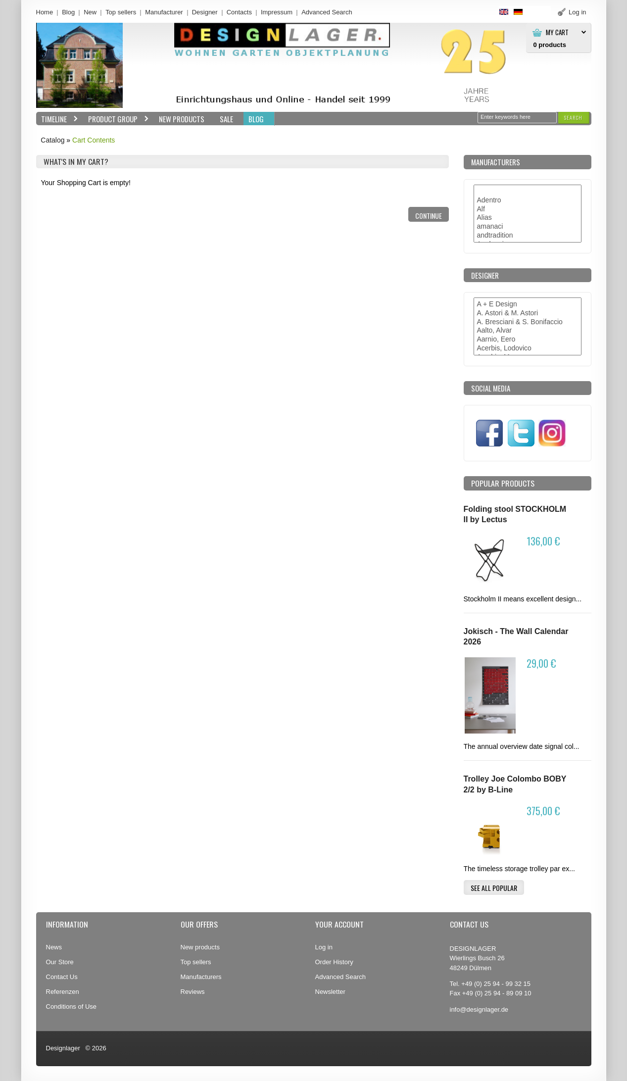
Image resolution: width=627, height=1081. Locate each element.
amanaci (527, 226)
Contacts (239, 12)
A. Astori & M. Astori (527, 313)
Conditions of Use (71, 1006)
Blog (68, 12)
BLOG (256, 118)
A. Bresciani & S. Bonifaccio (527, 322)
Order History (334, 962)
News (54, 947)
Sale (226, 118)
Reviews (193, 991)
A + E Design (527, 304)
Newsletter (330, 991)
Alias (527, 217)
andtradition (527, 235)
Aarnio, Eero (527, 339)
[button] (573, 117)
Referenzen (62, 991)
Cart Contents (93, 140)
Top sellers (120, 12)
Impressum (276, 12)
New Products (181, 118)
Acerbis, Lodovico (527, 348)
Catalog (52, 140)
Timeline (57, 119)
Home (44, 12)
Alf (527, 209)
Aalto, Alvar (527, 330)
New (90, 12)
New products (200, 947)
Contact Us (62, 977)
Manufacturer (164, 12)
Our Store (60, 962)
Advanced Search (340, 977)
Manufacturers (201, 977)
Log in (324, 947)
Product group (116, 119)
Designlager (63, 1048)
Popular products (502, 483)
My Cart (557, 32)
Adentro (527, 200)
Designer (205, 12)
